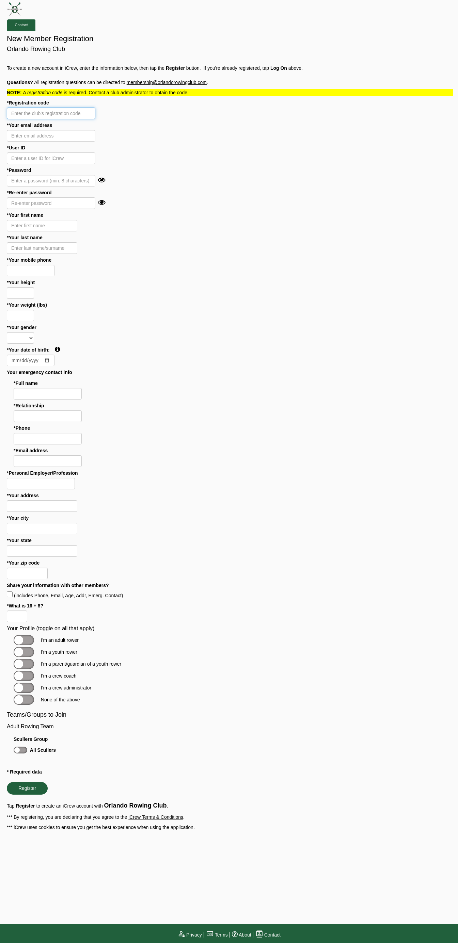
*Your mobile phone (29, 260)
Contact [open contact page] (268, 935)
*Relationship (29, 405)
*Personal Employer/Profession (42, 473)
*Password (19, 170)
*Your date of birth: (33, 349)
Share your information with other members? (58, 585)
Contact (21, 25)
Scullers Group (31, 739)
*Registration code (28, 102)
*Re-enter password (29, 192)
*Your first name (25, 215)
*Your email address (29, 125)
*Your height (21, 282)
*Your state (19, 540)
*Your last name (25, 237)
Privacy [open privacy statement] (189, 935)
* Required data (24, 772)
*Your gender (21, 327)
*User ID (16, 147)
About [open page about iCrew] (241, 935)
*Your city (18, 518)
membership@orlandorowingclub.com (167, 82)
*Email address (31, 450)
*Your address (23, 495)
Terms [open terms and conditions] (217, 935)
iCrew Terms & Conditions (155, 817)
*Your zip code (23, 563)
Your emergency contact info (39, 372)
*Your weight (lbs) (27, 305)
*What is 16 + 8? (25, 605)
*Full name (26, 383)
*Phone (22, 428)
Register (27, 788)
